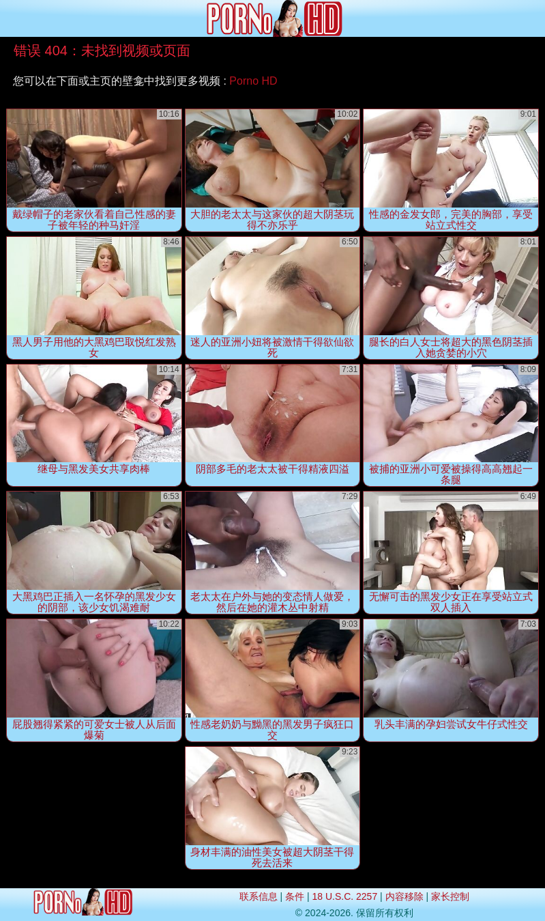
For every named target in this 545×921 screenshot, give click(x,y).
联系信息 (258, 896)
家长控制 (450, 896)
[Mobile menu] (12, 18)
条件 (294, 896)
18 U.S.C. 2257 (344, 896)
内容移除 (404, 896)
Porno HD (253, 81)
